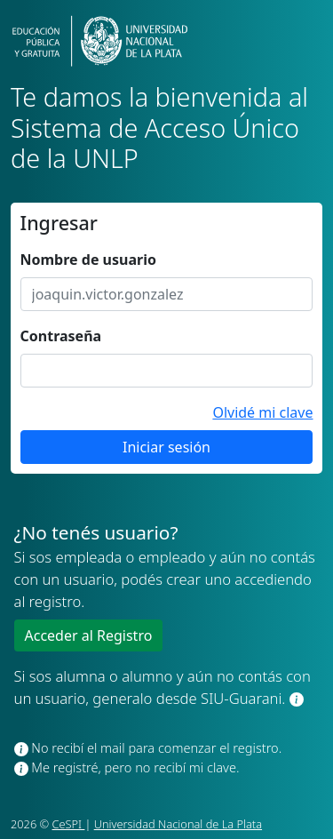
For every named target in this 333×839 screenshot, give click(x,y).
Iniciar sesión (166, 447)
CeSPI (68, 824)
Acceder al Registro (89, 635)
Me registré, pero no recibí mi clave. (127, 767)
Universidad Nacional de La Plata (178, 824)
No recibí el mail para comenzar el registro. (148, 747)
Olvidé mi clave (262, 412)
